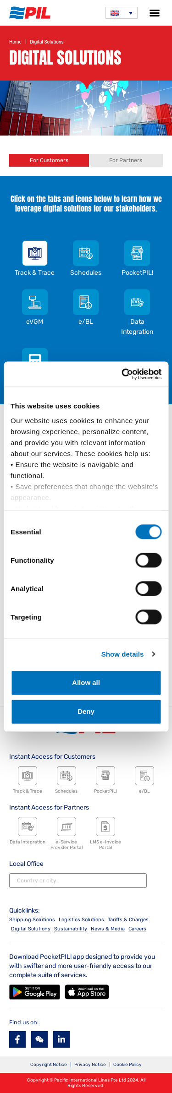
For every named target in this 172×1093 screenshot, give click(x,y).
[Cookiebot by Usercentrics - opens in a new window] (122, 374)
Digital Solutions (30, 929)
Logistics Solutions (81, 920)
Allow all (86, 682)
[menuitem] (121, 13)
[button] (154, 13)
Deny (86, 712)
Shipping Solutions (32, 920)
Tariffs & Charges (128, 920)
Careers (137, 929)
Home (15, 41)
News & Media (108, 929)
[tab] (49, 160)
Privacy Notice (90, 1064)
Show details (122, 654)
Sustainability (70, 929)
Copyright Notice (48, 1064)
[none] (121, 13)
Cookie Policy (127, 1064)
